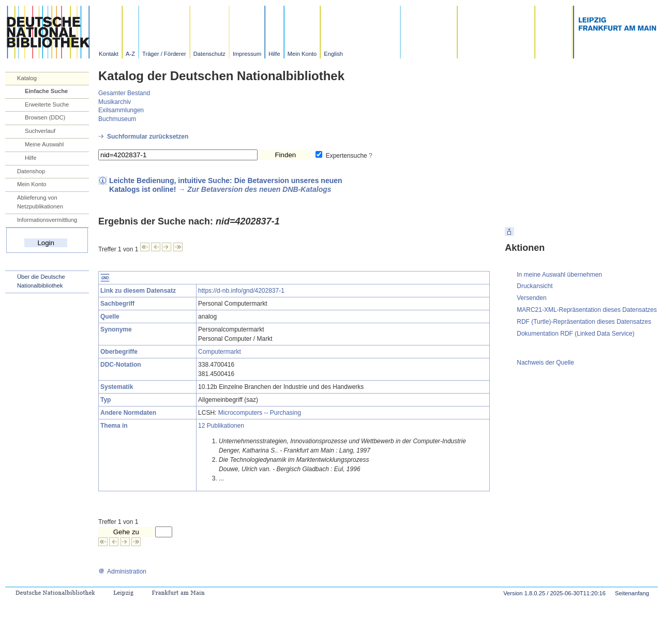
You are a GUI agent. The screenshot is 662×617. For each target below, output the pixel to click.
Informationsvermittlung (47, 220)
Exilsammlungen (121, 110)
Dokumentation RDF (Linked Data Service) (575, 333)
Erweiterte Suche (47, 104)
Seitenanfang (632, 593)
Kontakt (108, 54)
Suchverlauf (40, 131)
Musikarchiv (114, 102)
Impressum (247, 54)
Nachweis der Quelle (545, 362)
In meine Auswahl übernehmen (559, 274)
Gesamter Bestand (124, 93)
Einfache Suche (46, 91)
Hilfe (274, 54)
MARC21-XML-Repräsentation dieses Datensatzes (587, 309)
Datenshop (31, 171)
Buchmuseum (117, 119)
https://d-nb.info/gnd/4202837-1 (241, 290)
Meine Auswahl (44, 144)
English (333, 54)
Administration (122, 571)
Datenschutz (209, 54)
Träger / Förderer (164, 54)
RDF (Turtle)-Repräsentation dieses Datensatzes (584, 321)
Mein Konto (302, 54)
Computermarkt (219, 351)
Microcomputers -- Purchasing (259, 412)
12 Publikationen (221, 425)
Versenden (531, 298)
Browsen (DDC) (45, 117)
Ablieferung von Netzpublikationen (40, 201)
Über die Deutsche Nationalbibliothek (41, 281)
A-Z (130, 54)
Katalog (27, 78)
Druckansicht (534, 286)
